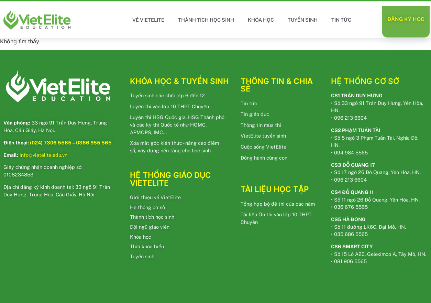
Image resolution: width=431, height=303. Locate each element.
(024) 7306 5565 (50, 142)
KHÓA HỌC (261, 20)
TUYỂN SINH (303, 20)
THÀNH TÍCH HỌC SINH (206, 20)
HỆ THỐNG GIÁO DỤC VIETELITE (170, 178)
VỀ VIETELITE (148, 20)
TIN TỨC (341, 20)
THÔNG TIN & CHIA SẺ (277, 84)
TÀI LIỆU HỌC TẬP (275, 189)
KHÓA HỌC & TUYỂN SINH (179, 81)
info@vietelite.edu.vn (43, 155)
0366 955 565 (94, 142)
